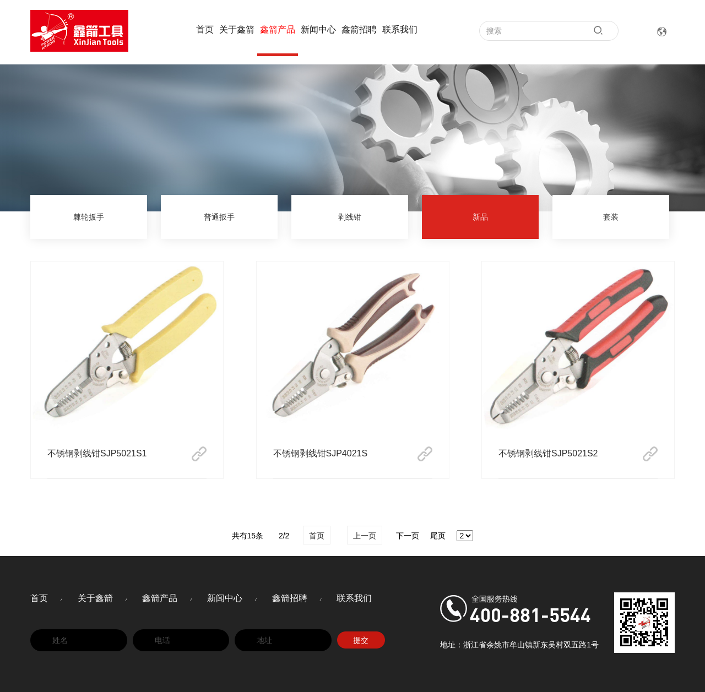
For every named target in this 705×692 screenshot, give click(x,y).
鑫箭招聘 (359, 29)
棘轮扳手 (88, 216)
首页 (205, 29)
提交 (360, 640)
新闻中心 (318, 29)
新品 (480, 216)
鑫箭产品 (277, 29)
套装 (611, 216)
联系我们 (399, 29)
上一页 (364, 535)
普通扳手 (219, 216)
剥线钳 (349, 216)
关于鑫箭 (236, 29)
